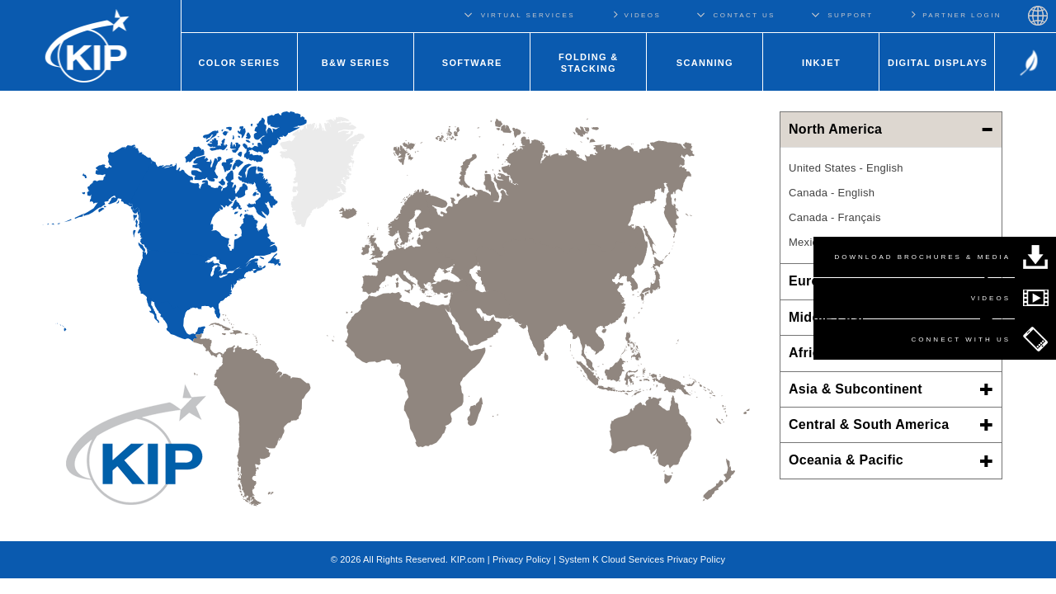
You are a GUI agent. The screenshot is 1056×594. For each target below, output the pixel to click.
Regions (1038, 15)
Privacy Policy (522, 559)
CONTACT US (745, 15)
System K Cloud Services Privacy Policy (642, 559)
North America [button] (891, 129)
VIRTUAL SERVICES (528, 15)
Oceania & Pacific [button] (891, 460)
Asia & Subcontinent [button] (891, 389)
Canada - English (831, 192)
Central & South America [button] (891, 424)
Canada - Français (835, 217)
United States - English (846, 168)
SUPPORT (850, 15)
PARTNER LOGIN (956, 14)
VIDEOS (636, 14)
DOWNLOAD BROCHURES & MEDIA (922, 257)
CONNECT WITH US (961, 339)
